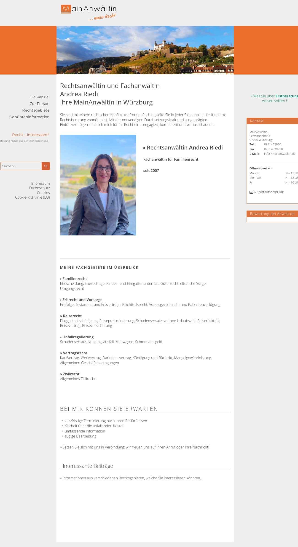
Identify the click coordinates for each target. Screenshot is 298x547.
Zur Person (40, 103)
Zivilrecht (71, 373)
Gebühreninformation (29, 117)
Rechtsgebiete (36, 110)
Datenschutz (39, 187)
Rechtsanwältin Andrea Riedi (185, 147)
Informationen (74, 477)
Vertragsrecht (75, 352)
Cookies (43, 192)
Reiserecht (72, 315)
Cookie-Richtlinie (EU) (32, 197)
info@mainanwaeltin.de (279, 154)
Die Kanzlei (40, 97)
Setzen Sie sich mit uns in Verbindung (93, 447)
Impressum (40, 183)
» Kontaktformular (267, 192)
